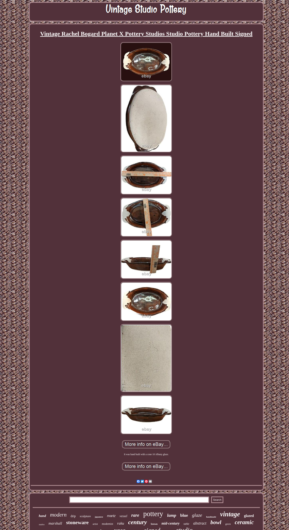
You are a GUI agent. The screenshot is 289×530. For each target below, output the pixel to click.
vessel (123, 516)
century (137, 522)
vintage (230, 514)
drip (73, 516)
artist (95, 523)
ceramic (244, 522)
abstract (200, 523)
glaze (197, 515)
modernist (107, 523)
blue (184, 515)
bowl (215, 522)
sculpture (85, 516)
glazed (249, 516)
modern (58, 515)
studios (41, 524)
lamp (171, 515)
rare (135, 515)
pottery (153, 514)
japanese (99, 517)
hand (42, 516)
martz (111, 516)
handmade (211, 517)
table (186, 523)
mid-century (171, 523)
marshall (55, 523)
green (228, 524)
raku (120, 523)
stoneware (77, 522)
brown (154, 524)
